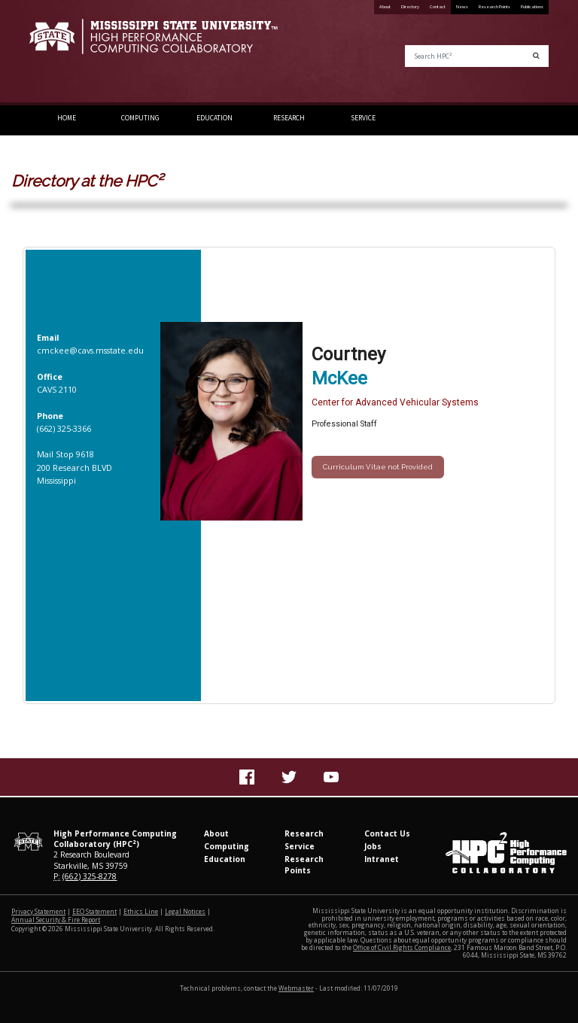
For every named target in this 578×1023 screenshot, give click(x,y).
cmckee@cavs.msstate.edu (90, 350)
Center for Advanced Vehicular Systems (395, 402)
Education (214, 118)
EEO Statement (94, 911)
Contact (438, 7)
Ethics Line (140, 911)
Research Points (494, 7)
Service (363, 118)
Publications (532, 7)
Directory (410, 7)
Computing (140, 118)
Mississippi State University (67, 53)
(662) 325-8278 (89, 876)
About (385, 7)
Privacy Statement (38, 911)
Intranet (381, 859)
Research (289, 118)
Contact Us (387, 833)
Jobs (373, 846)
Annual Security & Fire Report (55, 919)
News (462, 7)
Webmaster (296, 988)
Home (66, 118)
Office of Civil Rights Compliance (402, 947)
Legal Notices (185, 911)
